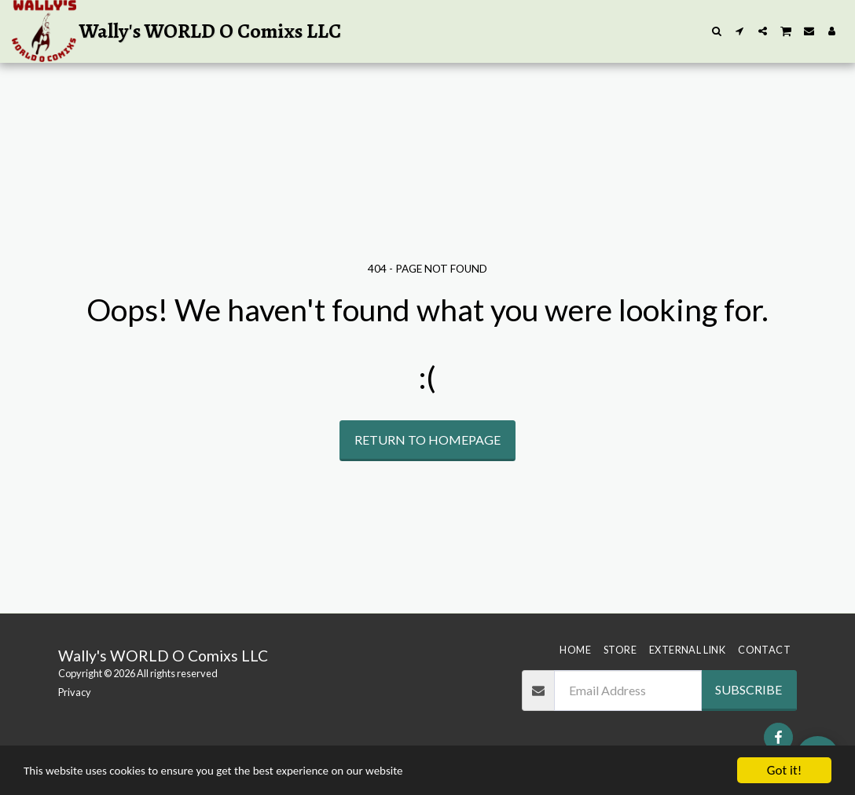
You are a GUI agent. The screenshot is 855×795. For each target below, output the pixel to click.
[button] (717, 31)
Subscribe (748, 689)
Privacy (74, 692)
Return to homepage (427, 439)
